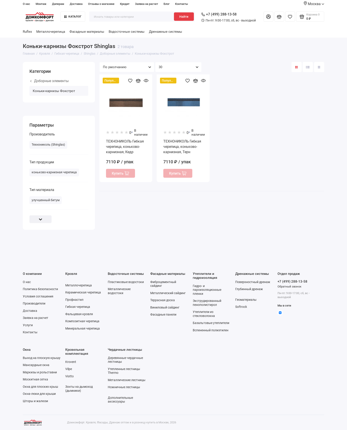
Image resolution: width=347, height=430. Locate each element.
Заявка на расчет (146, 4)
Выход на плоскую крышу (41, 358)
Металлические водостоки (119, 291)
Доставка (76, 4)
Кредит (124, 4)
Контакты (181, 4)
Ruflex (27, 32)
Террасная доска (162, 300)
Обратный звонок (289, 286)
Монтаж (41, 4)
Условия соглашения (38, 296)
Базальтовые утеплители (211, 323)
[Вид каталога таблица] (319, 67)
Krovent (70, 362)
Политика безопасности (40, 289)
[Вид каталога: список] (308, 67)
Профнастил (74, 299)
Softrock (241, 307)
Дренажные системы (165, 32)
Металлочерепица (50, 32)
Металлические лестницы (126, 380)
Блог (167, 4)
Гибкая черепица (77, 307)
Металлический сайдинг (168, 293)
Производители (34, 303)
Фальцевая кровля (79, 314)
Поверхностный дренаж (252, 282)
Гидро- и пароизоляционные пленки (207, 289)
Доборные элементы (49, 81)
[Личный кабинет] (268, 17)
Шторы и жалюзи (35, 401)
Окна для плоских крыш (40, 386)
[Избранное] (290, 17)
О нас (26, 4)
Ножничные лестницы (124, 387)
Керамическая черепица (83, 292)
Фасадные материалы (86, 32)
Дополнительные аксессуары (120, 399)
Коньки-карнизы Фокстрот (54, 91)
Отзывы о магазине (101, 4)
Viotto (69, 376)
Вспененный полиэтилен (210, 330)
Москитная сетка (35, 379)
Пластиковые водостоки (126, 282)
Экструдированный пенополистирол (207, 303)
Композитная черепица (82, 321)
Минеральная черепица (82, 328)
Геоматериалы (245, 299)
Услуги (28, 325)
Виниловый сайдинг (164, 307)
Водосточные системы (127, 32)
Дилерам (58, 4)
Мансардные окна (36, 365)
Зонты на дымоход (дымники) (79, 388)
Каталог (72, 16)
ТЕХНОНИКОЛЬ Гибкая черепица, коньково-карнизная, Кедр (125, 146)
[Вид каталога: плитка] (296, 67)
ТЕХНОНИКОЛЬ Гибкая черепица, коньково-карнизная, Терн (182, 146)
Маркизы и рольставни (40, 372)
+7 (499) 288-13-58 (219, 14)
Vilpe (68, 369)
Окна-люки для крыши (39, 393)
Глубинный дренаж (249, 289)
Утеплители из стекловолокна (204, 314)
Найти (183, 16)
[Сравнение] (279, 17)
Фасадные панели (163, 314)
